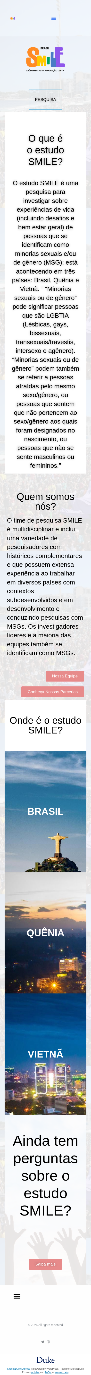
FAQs (48, 1372)
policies (35, 1372)
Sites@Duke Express (18, 1368)
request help (61, 1372)
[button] (53, 18)
